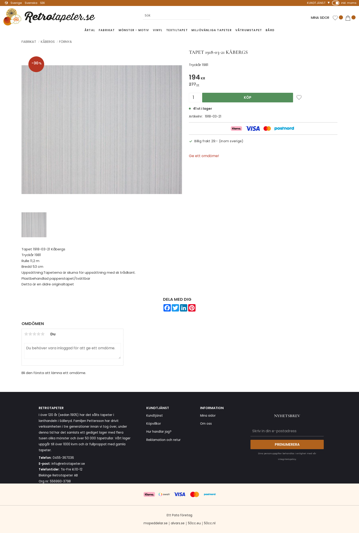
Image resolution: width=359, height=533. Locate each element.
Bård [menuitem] (270, 30)
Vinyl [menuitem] (158, 30)
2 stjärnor (30, 334)
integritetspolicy (287, 459)
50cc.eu (194, 523)
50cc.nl (209, 523)
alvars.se (178, 523)
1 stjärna (26, 334)
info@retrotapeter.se (68, 464)
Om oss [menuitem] (206, 423)
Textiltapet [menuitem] (177, 30)
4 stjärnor (38, 334)
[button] (338, 18)
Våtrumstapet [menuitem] (248, 30)
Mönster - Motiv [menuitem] (134, 30)
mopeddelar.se (156, 523)
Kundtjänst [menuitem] (316, 3)
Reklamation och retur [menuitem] (163, 440)
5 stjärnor (43, 334)
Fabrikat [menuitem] (107, 30)
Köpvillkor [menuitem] (153, 423)
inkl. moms (348, 3)
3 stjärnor (34, 334)
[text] (263, 78)
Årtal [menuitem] (89, 30)
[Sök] (213, 16)
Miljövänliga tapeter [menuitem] (211, 30)
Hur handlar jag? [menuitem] (158, 431)
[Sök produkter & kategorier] (176, 16)
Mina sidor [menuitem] (208, 415)
